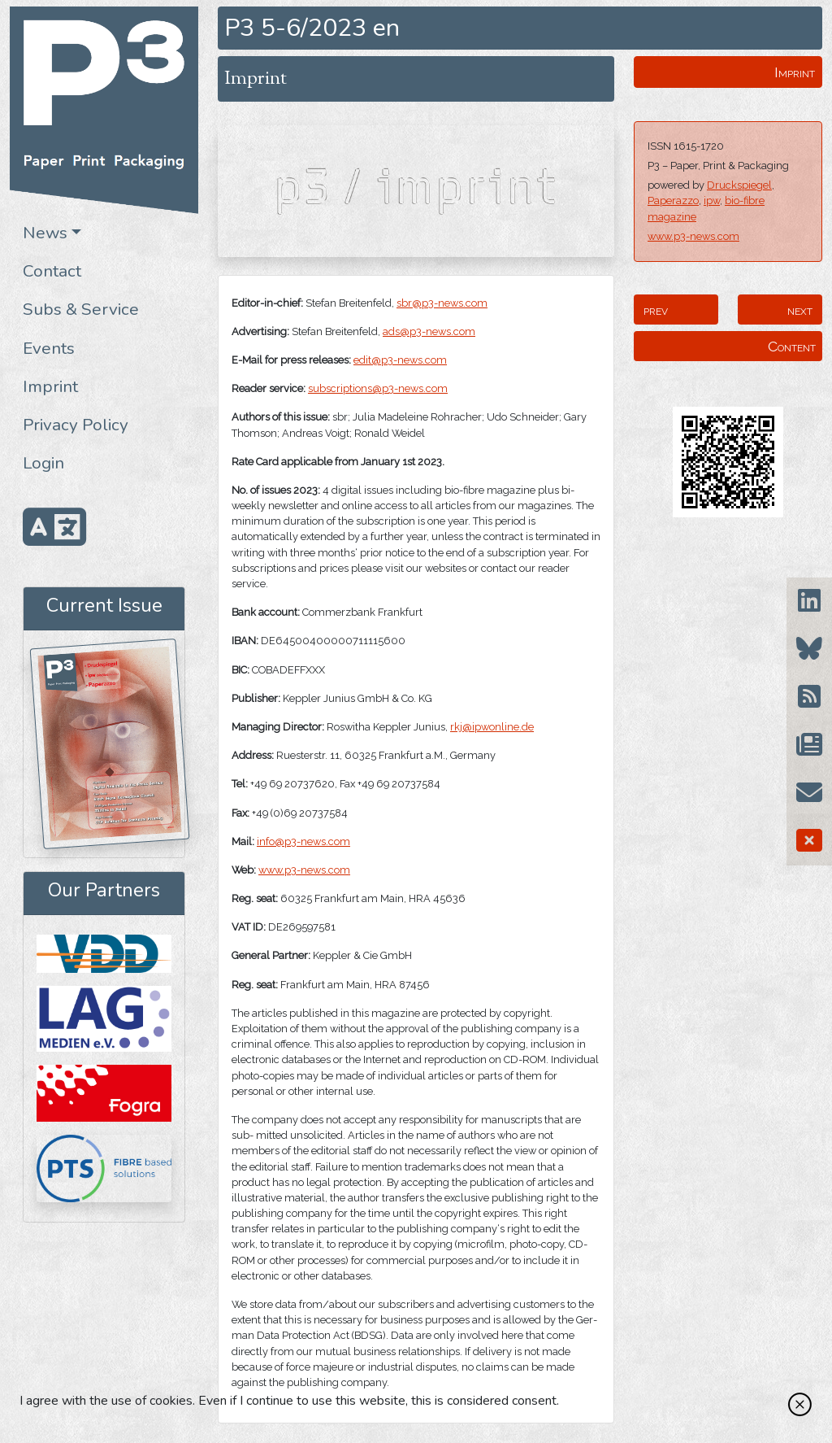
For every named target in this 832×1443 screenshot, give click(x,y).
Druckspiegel (739, 185)
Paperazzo (673, 200)
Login (43, 462)
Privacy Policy (75, 424)
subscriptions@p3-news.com (378, 388)
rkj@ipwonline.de (492, 727)
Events (49, 348)
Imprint (50, 386)
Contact (52, 270)
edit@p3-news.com (400, 360)
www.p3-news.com (693, 236)
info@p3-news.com (303, 841)
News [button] (45, 232)
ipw (712, 200)
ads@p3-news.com (429, 331)
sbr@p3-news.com (442, 303)
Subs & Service (81, 309)
